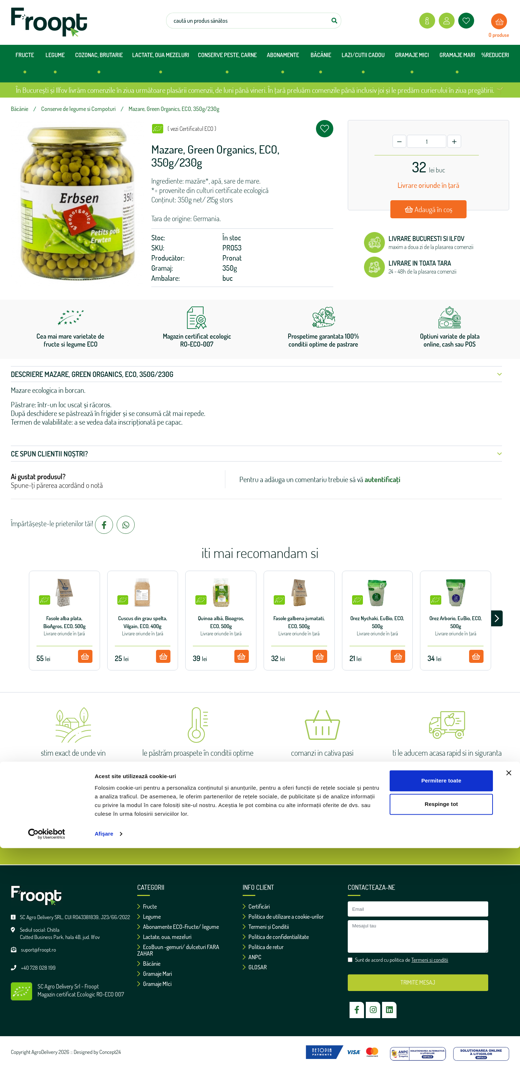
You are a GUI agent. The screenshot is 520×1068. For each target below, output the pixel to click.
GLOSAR (255, 967)
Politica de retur (263, 947)
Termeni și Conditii (266, 926)
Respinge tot (441, 1024)
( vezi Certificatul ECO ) (192, 128)
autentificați (382, 479)
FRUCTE (25, 66)
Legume (149, 916)
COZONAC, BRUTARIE (99, 66)
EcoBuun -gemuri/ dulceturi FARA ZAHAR (178, 950)
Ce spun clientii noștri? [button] (256, 453)
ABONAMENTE (283, 66)
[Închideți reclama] (508, 992)
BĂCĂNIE (321, 66)
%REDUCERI (495, 55)
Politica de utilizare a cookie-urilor (283, 916)
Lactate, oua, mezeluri (164, 936)
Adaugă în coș (428, 209)
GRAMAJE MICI (412, 66)
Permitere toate (441, 1001)
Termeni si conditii (296, 838)
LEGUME (55, 66)
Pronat (232, 257)
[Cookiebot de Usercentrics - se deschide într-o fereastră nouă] (46, 1053)
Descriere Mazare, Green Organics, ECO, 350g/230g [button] (256, 374)
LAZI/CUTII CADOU (363, 66)
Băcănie (148, 963)
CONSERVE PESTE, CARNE (227, 66)
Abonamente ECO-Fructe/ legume (178, 926)
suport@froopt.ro (38, 949)
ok (330, 817)
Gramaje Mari (154, 973)
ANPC (252, 957)
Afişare (104, 1054)
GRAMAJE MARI (457, 66)
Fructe (147, 906)
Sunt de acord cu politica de (263, 838)
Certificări (256, 906)
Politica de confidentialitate (276, 936)
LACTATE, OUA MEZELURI (160, 66)
